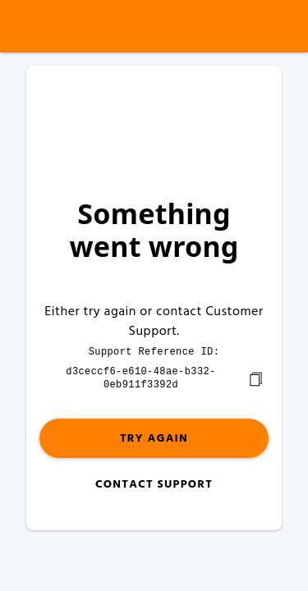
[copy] (255, 377)
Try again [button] (154, 437)
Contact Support (154, 483)
